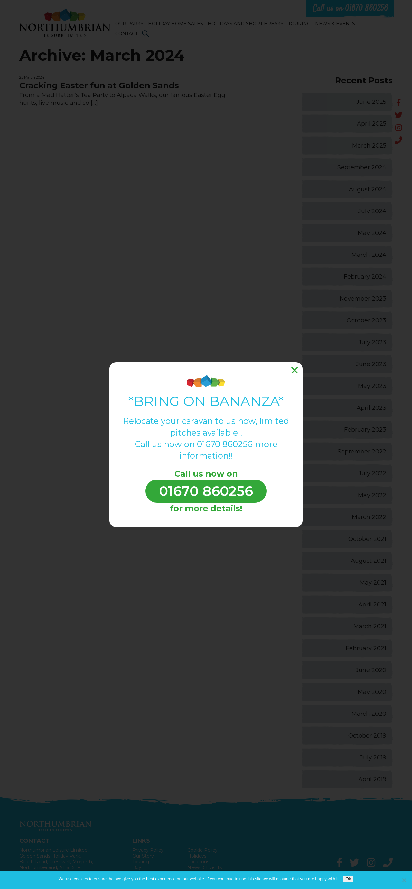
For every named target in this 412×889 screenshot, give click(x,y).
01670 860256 (206, 491)
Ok (348, 878)
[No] (404, 880)
